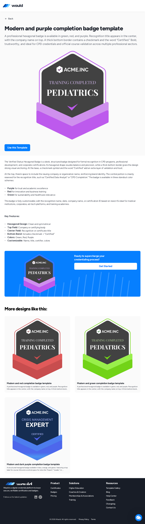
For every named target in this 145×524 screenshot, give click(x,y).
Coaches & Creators (77, 492)
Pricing (53, 496)
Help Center (111, 496)
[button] (105, 266)
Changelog (110, 504)
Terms (93, 519)
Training (72, 500)
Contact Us (111, 507)
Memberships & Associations (81, 496)
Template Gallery (113, 488)
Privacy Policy (84, 519)
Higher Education (76, 488)
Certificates (56, 488)
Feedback (110, 500)
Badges (54, 492)
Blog (108, 492)
